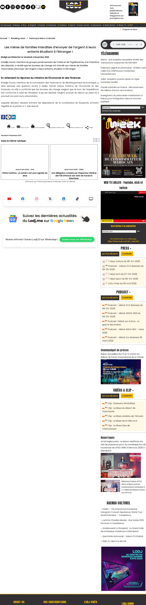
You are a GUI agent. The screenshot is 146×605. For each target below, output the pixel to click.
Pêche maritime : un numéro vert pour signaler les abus (24, 182)
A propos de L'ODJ (19, 589)
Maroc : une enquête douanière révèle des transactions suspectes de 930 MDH (121, 61)
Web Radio (109, 25)
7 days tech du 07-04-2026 (121, 267)
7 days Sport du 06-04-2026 (122, 271)
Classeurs (129, 247)
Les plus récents (110, 247)
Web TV (121, 25)
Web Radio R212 (127, 590)
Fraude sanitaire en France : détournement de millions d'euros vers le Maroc (122, 86)
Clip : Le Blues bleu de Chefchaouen (125, 414)
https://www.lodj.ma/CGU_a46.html (123, 235)
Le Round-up (26, 190)
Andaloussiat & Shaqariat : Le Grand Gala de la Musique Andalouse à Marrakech (123, 512)
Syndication (80, 601)
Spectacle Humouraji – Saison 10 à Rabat (122, 518)
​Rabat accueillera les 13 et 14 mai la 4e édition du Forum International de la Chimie (122, 345)
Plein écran (139, 190)
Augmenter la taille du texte (82, 127)
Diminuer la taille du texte (43, 136)
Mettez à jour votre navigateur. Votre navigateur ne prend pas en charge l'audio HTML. (127, 44)
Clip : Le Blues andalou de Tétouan (125, 405)
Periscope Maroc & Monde (48, 38)
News (16, 25)
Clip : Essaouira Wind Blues (121, 393)
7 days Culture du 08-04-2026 (123, 255)
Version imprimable (51, 127)
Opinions (96, 25)
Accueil (4, 38)
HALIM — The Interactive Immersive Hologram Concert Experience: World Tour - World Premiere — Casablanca (123, 496)
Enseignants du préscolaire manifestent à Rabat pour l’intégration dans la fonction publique (123, 94)
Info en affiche (72, 190)
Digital (32, 25)
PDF (130, 25)
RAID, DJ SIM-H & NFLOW (114, 523)
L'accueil (6, 25)
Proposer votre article (55, 589)
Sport (71, 25)
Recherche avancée (110, 105)
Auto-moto (83, 25)
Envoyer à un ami (26, 127)
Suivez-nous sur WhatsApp (77, 248)
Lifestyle (51, 25)
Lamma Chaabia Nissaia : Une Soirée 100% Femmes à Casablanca (121, 504)
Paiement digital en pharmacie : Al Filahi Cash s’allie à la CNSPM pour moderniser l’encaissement (122, 70)
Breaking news (20, 38)
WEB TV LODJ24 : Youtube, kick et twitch (123, 178)
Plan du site (66, 601)
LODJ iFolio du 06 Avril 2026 (121, 275)
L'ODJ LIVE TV (91, 589)
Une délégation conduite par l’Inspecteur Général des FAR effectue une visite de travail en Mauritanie (74, 183)
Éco (24, 25)
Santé (41, 25)
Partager (67, 136)
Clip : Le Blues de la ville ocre (122, 409)
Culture (62, 25)
